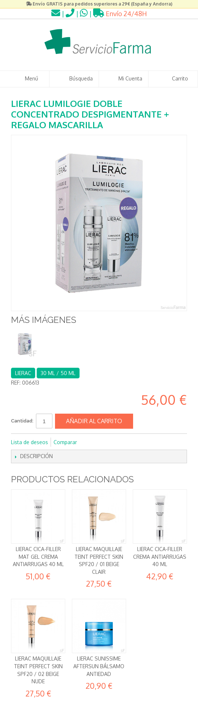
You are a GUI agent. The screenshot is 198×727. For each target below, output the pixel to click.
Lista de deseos (29, 442)
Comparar (65, 442)
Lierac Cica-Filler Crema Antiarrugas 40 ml (159, 556)
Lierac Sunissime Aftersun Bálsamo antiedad (98, 666)
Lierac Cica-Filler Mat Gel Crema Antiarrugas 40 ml (38, 556)
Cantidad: (22, 421)
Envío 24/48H (120, 14)
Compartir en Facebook (92, 442)
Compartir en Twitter (107, 442)
